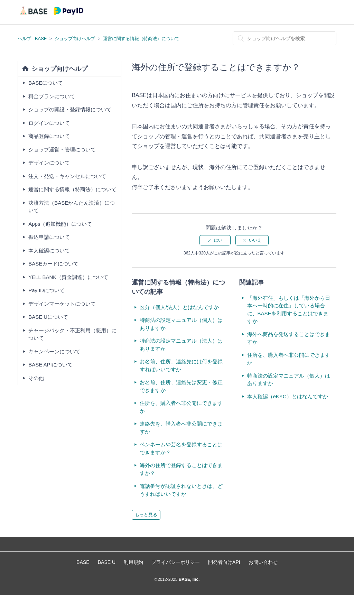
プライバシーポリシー (175, 562)
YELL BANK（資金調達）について (68, 277)
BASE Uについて (48, 317)
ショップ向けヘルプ (75, 38)
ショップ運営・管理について (62, 149)
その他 (36, 378)
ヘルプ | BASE (32, 38)
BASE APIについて (50, 365)
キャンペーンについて (54, 351)
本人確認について (49, 250)
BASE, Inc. (188, 579)
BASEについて (45, 83)
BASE (82, 562)
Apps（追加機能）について (60, 224)
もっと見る (146, 514)
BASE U (106, 562)
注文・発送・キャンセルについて (67, 176)
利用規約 (133, 562)
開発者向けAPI (224, 562)
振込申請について (49, 237)
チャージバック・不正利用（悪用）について (72, 334)
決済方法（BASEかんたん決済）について (71, 207)
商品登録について (49, 136)
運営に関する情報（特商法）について (141, 38)
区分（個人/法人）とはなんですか (179, 307)
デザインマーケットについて (62, 304)
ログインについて (49, 123)
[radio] (215, 240)
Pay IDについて (46, 290)
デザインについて (49, 163)
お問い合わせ (263, 562)
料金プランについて (51, 96)
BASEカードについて (53, 264)
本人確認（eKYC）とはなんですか (287, 396)
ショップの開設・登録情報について (69, 109)
